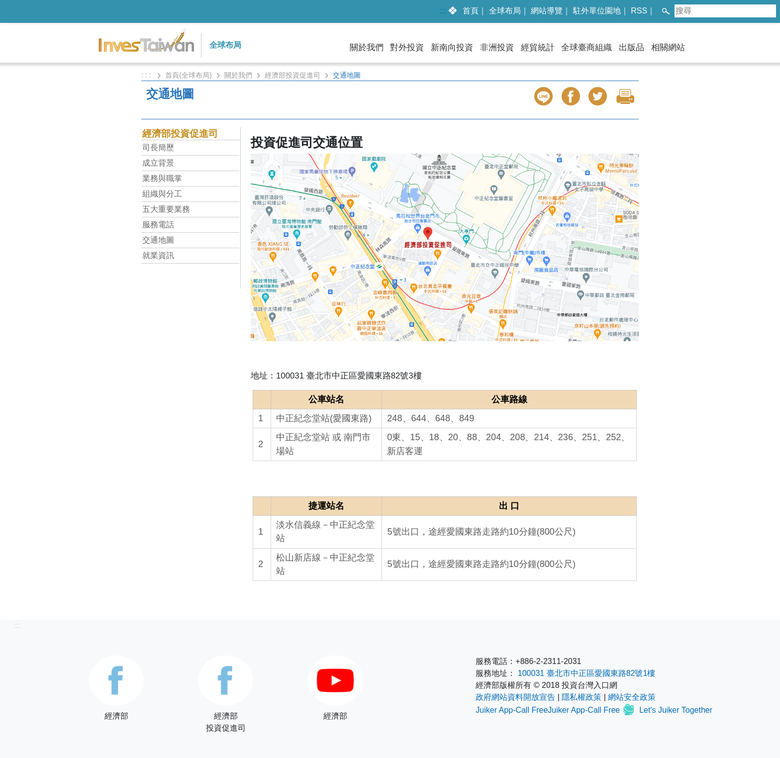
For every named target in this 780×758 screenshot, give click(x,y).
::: (443, 10)
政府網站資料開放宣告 (515, 697)
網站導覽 (547, 10)
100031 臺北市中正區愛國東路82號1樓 (587, 673)
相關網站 (668, 47)
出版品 (631, 47)
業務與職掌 (162, 178)
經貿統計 (538, 47)
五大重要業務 (166, 209)
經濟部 (116, 688)
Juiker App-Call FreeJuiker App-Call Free (549, 710)
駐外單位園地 (597, 10)
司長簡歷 (158, 147)
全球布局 (505, 10)
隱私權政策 (581, 697)
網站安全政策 (632, 697)
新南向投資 (452, 47)
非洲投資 (497, 47)
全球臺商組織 (586, 47)
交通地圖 (158, 240)
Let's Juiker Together (675, 710)
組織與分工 (162, 194)
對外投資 (407, 47)
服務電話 (158, 224)
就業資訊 (158, 255)
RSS (639, 10)
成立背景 (158, 163)
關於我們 (367, 47)
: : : (147, 75)
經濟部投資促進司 (292, 75)
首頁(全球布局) (188, 75)
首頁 (471, 10)
